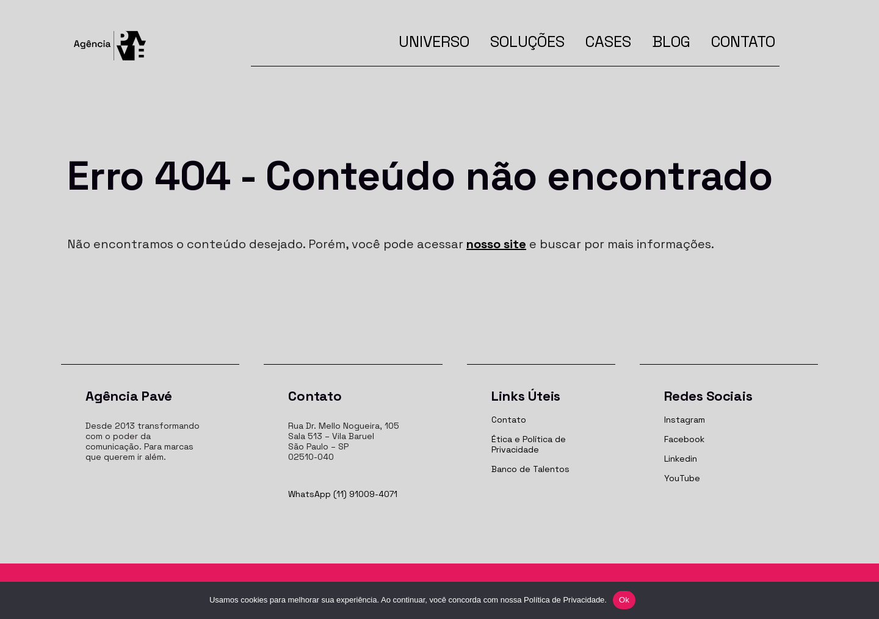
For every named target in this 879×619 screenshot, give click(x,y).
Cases (608, 41)
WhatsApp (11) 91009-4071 (342, 493)
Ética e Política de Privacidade (528, 444)
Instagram (684, 419)
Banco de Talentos (530, 468)
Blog (671, 41)
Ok (624, 599)
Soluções (527, 41)
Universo (434, 41)
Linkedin (680, 458)
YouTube (682, 478)
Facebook (684, 439)
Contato (743, 41)
